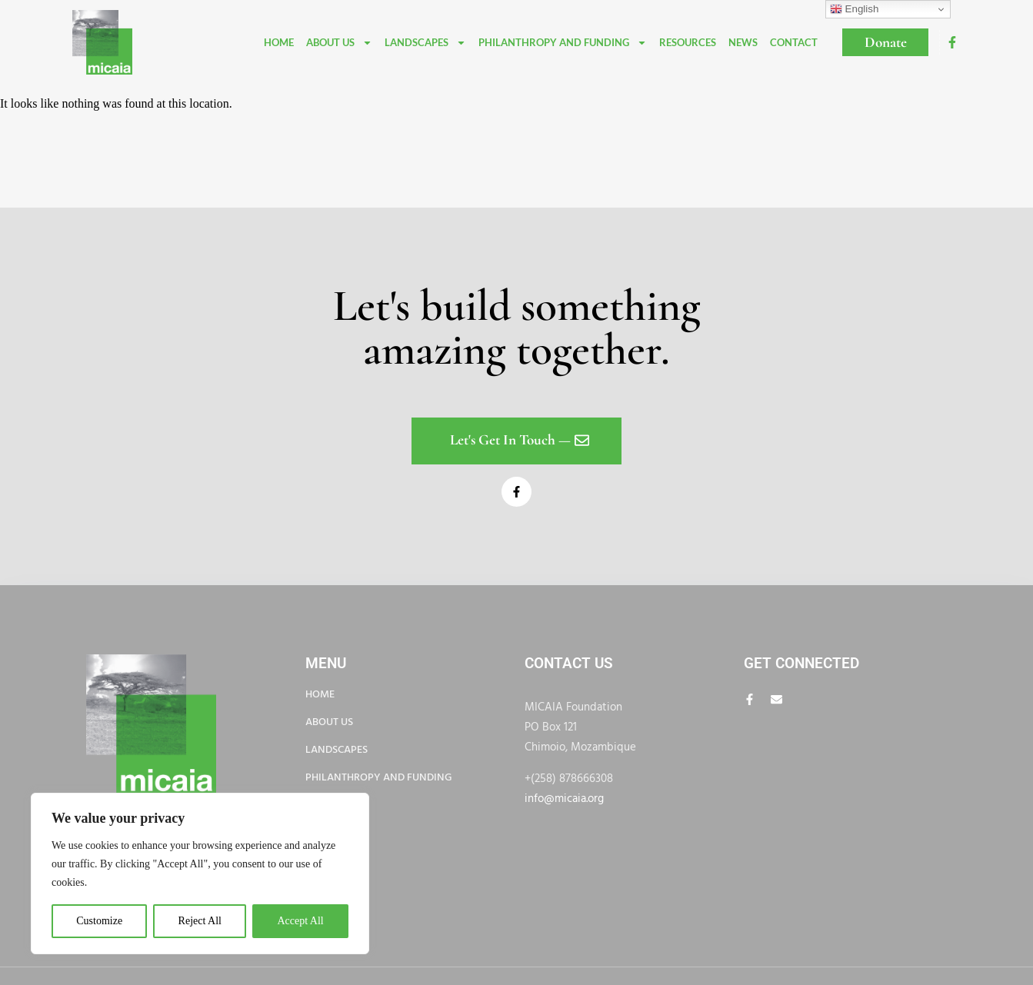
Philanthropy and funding (562, 42)
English (854, 9)
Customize (99, 921)
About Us (339, 42)
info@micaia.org (564, 799)
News (743, 42)
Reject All (200, 921)
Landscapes (425, 42)
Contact (794, 42)
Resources (687, 42)
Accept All (300, 921)
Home (279, 42)
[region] (200, 873)
